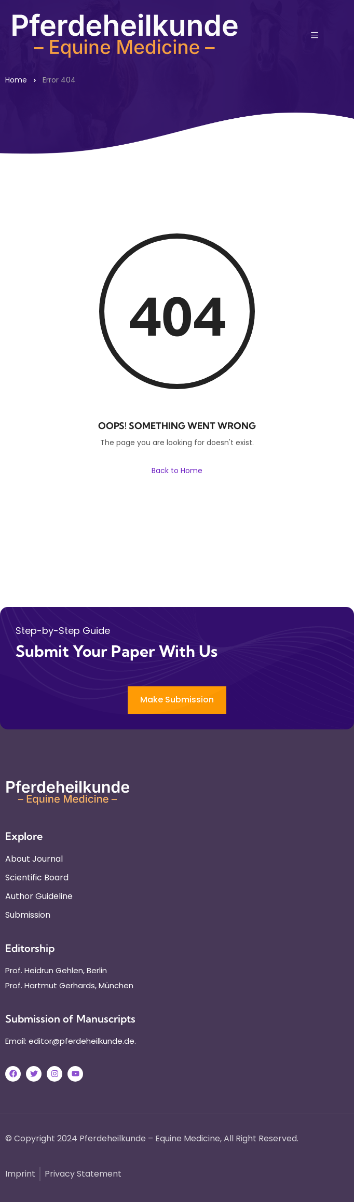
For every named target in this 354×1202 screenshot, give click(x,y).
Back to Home (177, 470)
